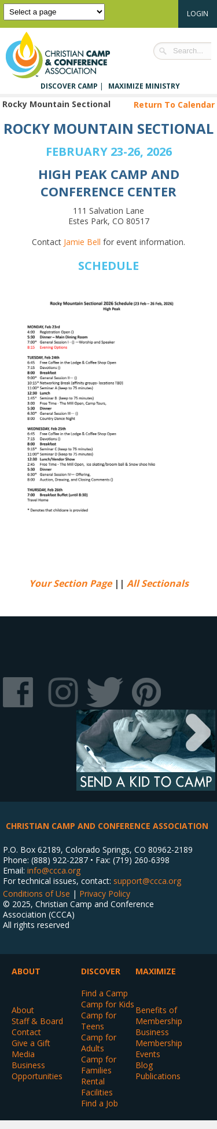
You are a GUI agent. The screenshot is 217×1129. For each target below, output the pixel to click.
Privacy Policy (104, 893)
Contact (26, 1031)
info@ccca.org (53, 870)
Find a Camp (104, 993)
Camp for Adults (98, 1043)
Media (23, 1053)
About (23, 1009)
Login (197, 14)
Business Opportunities (37, 1070)
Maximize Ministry (144, 86)
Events (147, 1053)
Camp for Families (98, 1065)
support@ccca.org (147, 880)
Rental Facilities (97, 1087)
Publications (158, 1075)
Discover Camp (69, 86)
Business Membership (158, 1037)
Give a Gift (31, 1042)
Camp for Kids (107, 1004)
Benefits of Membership (158, 1015)
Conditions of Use (36, 893)
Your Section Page (70, 583)
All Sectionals (158, 583)
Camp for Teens (98, 1021)
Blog (144, 1064)
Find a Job (99, 1103)
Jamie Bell (82, 241)
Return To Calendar (174, 104)
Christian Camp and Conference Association (69, 55)
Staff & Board (37, 1020)
